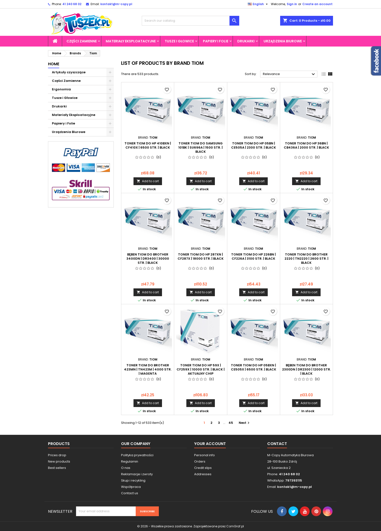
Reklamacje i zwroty (137, 474)
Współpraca (131, 486)
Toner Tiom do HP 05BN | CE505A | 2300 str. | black (253, 145)
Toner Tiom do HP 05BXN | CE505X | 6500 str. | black (253, 367)
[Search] (190, 21)
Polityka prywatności (137, 455)
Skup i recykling (133, 480)
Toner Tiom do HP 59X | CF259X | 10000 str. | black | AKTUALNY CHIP (201, 369)
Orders (199, 461)
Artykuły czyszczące (69, 72)
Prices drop (57, 455)
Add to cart (148, 181)
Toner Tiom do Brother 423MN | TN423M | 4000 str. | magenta (147, 369)
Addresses (202, 474)
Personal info (204, 455)
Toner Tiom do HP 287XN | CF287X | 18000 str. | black (201, 256)
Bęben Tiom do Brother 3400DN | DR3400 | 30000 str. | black (147, 258)
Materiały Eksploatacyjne (131, 41)
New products (59, 461)
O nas (125, 467)
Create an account (317, 4)
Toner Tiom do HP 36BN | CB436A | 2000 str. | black (306, 145)
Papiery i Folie (215, 41)
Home (53, 64)
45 (231, 422)
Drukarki (246, 41)
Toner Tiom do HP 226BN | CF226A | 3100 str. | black (253, 256)
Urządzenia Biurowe (283, 41)
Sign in (292, 4)
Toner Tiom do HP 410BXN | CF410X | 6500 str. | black (147, 145)
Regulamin (129, 461)
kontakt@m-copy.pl (116, 4)
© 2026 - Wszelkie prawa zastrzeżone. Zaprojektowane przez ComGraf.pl (190, 526)
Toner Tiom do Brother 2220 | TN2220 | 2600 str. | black (306, 258)
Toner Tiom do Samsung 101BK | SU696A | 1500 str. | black (200, 147)
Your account (210, 443)
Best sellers (57, 467)
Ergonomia (61, 89)
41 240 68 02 (71, 4)
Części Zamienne (82, 41)
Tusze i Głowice (179, 41)
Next (245, 422)
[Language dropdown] (258, 4)
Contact (277, 443)
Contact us (129, 493)
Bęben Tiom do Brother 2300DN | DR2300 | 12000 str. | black (306, 369)
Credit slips (203, 467)
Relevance (289, 74)
